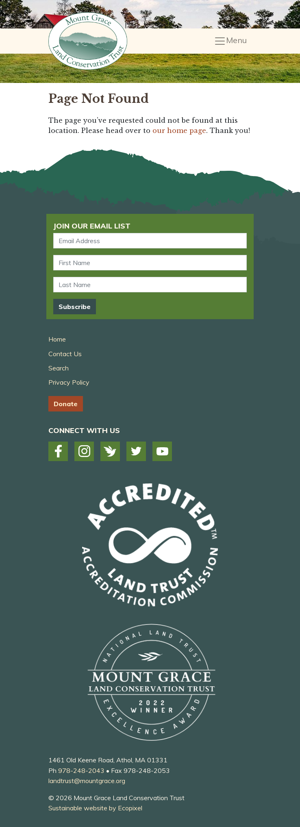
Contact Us (65, 354)
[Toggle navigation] (230, 41)
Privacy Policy (68, 382)
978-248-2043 (81, 770)
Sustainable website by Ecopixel (95, 808)
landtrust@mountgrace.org (86, 781)
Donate (66, 404)
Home (57, 339)
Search (58, 368)
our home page (179, 130)
